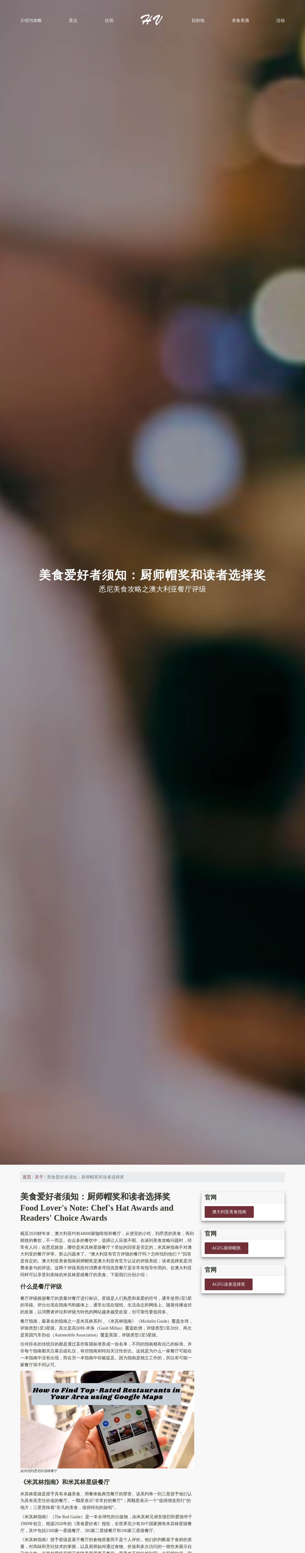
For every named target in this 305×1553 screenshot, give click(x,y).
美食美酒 (240, 20)
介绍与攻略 (31, 20)
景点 (73, 20)
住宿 (109, 20)
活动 (280, 20)
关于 (39, 1177)
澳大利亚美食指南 (229, 1211)
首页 (27, 1177)
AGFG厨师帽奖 (226, 1248)
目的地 (198, 20)
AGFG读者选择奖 (228, 1284)
